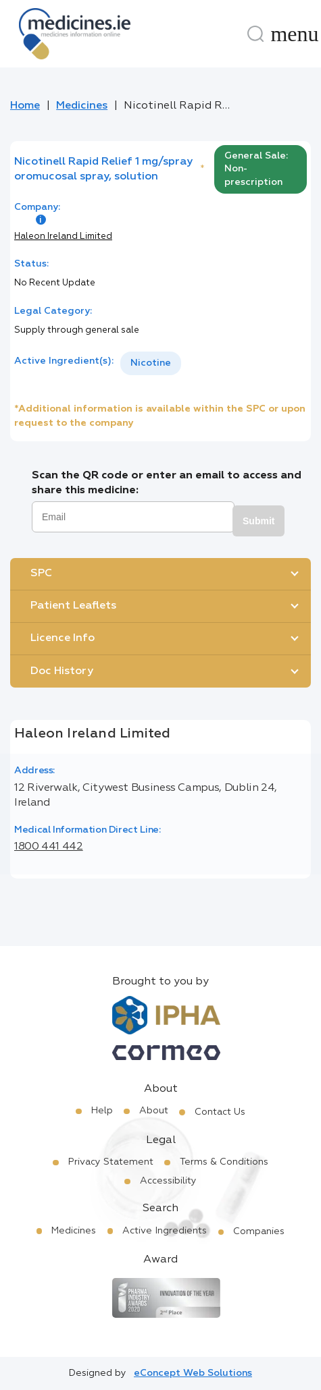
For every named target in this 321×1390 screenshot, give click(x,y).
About (153, 1110)
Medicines (81, 106)
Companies (259, 1231)
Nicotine (150, 363)
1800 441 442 (48, 846)
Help (102, 1110)
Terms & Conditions (224, 1162)
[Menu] (294, 34)
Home (25, 106)
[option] (150, 363)
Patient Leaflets (73, 606)
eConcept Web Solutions (193, 1373)
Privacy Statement (110, 1162)
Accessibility (168, 1181)
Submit (258, 521)
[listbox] (150, 363)
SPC (41, 573)
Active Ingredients (164, 1230)
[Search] (255, 34)
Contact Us (220, 1112)
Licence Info (62, 638)
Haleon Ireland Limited (63, 236)
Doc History (61, 671)
